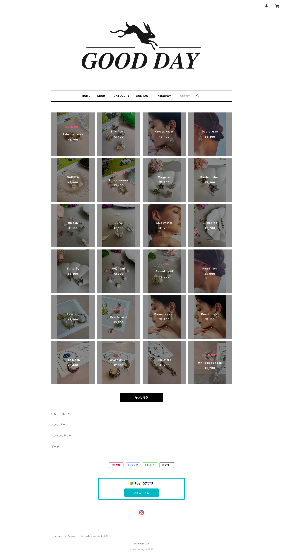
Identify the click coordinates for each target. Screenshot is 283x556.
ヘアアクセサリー (61, 435)
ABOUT (102, 95)
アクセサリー (58, 424)
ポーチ (55, 446)
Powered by (141, 549)
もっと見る (141, 397)
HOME (86, 95)
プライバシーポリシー (64, 536)
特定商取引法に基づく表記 (94, 536)
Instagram (164, 95)
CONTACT (143, 95)
